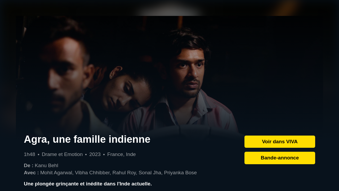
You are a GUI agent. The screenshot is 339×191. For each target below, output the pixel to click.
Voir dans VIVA (280, 141)
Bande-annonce (280, 157)
